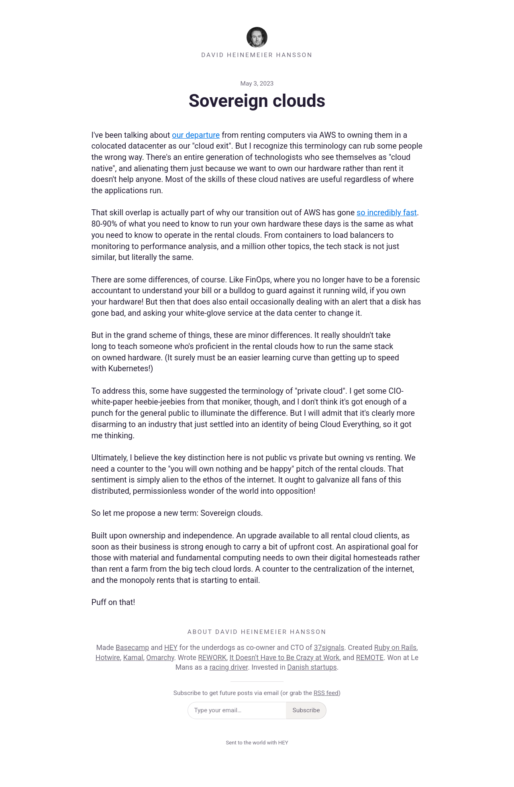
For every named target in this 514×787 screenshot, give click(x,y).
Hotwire (108, 658)
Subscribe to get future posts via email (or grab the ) (257, 693)
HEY (170, 648)
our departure (196, 135)
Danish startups (312, 667)
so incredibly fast (387, 212)
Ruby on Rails (395, 648)
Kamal (133, 658)
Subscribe (306, 710)
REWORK (212, 658)
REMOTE (370, 658)
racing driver (229, 667)
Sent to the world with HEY (257, 743)
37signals (329, 648)
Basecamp (132, 648)
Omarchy (160, 658)
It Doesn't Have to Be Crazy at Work (285, 658)
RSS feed (326, 693)
